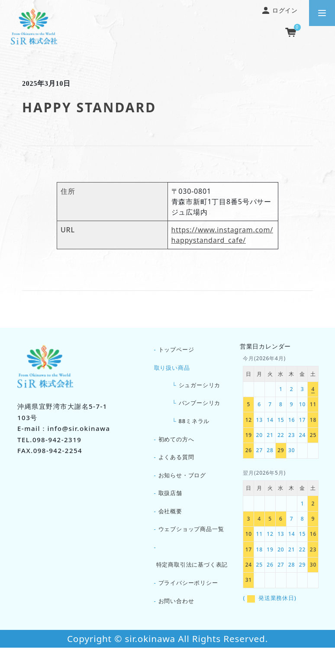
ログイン (280, 10)
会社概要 (170, 514)
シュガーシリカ (200, 386)
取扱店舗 (170, 495)
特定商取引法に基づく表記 (192, 568)
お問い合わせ (176, 605)
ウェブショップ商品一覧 (191, 532)
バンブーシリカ (200, 404)
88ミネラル (194, 422)
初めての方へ (176, 441)
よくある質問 (176, 459)
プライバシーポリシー (188, 586)
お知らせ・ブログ (182, 477)
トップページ (176, 350)
